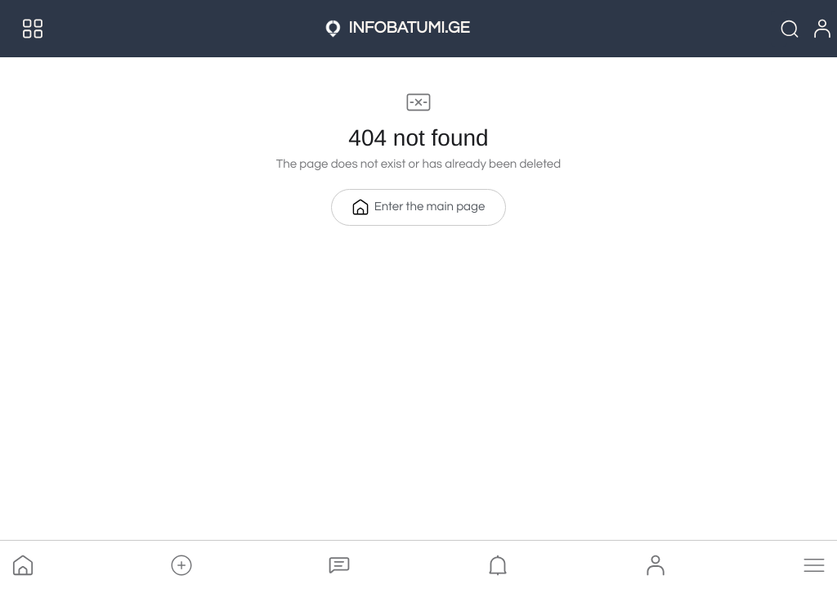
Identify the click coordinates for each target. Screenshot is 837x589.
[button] (181, 565)
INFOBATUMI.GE (408, 28)
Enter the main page (419, 207)
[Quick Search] (779, 29)
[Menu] (32, 28)
